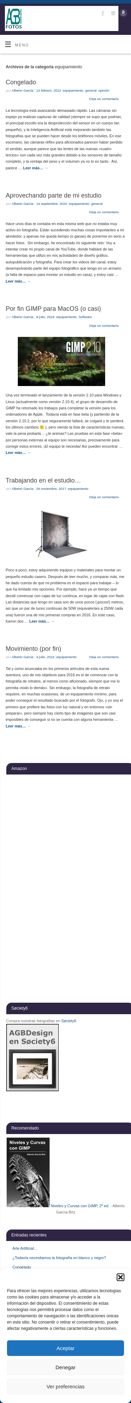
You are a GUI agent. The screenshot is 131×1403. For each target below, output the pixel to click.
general (90, 90)
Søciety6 (68, 1021)
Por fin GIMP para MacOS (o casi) (53, 308)
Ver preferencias (65, 1386)
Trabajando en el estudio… (43, 480)
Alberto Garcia (22, 90)
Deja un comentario (104, 99)
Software (85, 317)
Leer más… (35, 168)
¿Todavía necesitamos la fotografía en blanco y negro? (59, 1258)
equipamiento (73, 90)
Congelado (21, 82)
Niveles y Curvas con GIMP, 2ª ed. (80, 1206)
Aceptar (66, 1348)
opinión (104, 90)
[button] (120, 1277)
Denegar (66, 1367)
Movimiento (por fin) (33, 648)
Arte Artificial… (25, 1248)
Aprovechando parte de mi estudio (53, 195)
